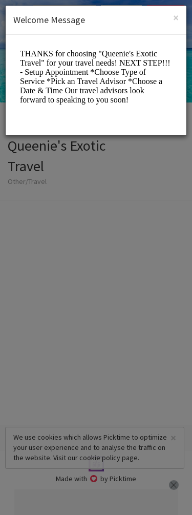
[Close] (176, 17)
